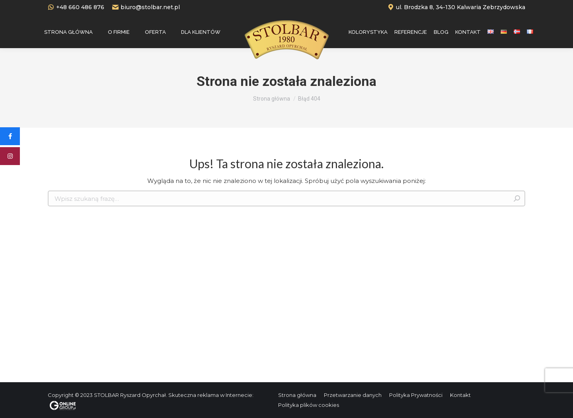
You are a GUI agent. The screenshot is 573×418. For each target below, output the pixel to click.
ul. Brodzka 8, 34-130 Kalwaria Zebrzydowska (456, 7)
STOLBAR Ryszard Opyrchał (130, 395)
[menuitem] (68, 31)
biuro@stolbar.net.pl (146, 7)
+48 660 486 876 (76, 7)
